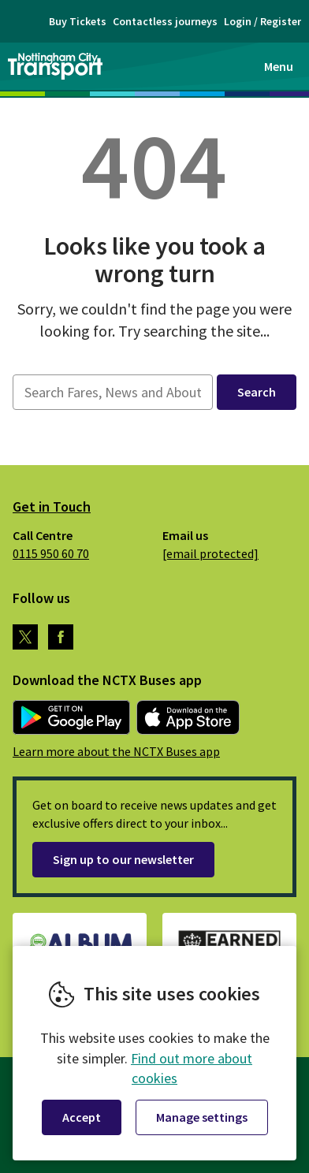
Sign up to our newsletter (123, 859)
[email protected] (210, 553)
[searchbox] (113, 392)
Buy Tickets (77, 21)
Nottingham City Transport (55, 66)
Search (256, 392)
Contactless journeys (165, 21)
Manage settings (202, 1117)
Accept (81, 1117)
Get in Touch (52, 506)
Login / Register (262, 21)
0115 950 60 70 (51, 553)
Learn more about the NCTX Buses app (116, 751)
